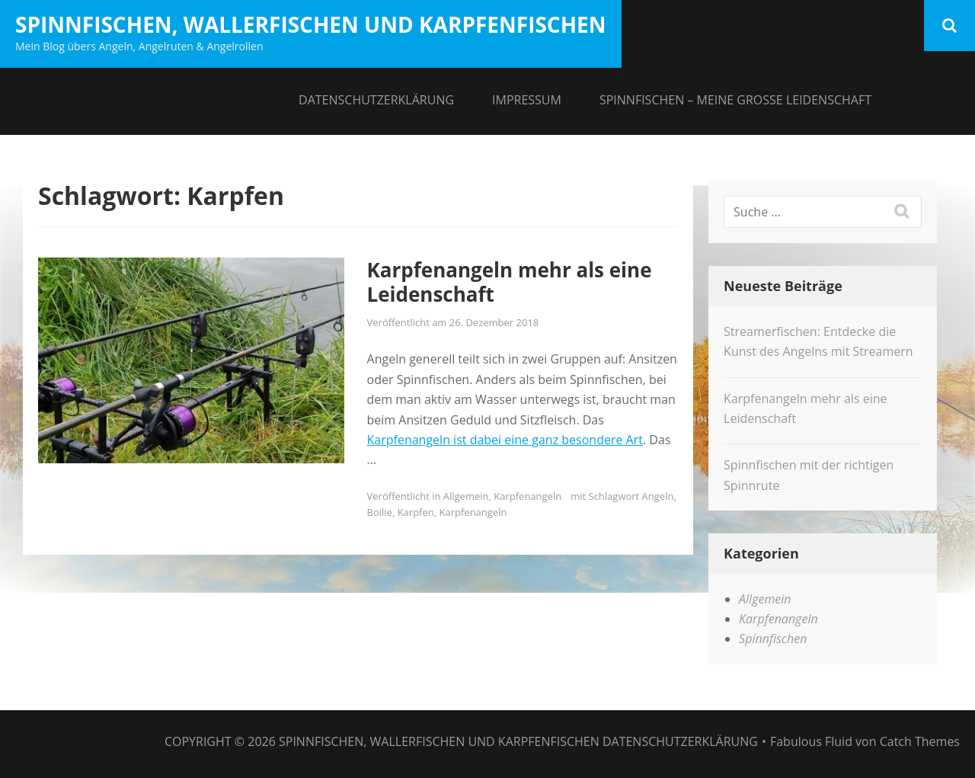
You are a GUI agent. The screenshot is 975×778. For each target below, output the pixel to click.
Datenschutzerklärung (376, 99)
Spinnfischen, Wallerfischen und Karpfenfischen (310, 24)
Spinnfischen (773, 638)
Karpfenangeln (527, 496)
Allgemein (466, 496)
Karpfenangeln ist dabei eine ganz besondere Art (505, 439)
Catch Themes (920, 741)
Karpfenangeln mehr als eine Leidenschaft (509, 282)
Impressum (526, 99)
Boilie (379, 512)
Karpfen (416, 512)
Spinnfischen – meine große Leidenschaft (735, 99)
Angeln (658, 496)
